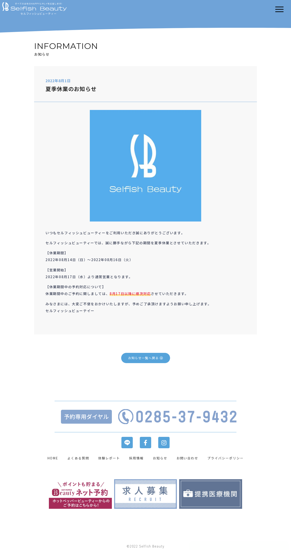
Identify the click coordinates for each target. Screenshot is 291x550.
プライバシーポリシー (225, 458)
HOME (52, 458)
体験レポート (109, 458)
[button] (145, 358)
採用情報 (136, 458)
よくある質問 (78, 458)
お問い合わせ (187, 458)
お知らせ (160, 458)
